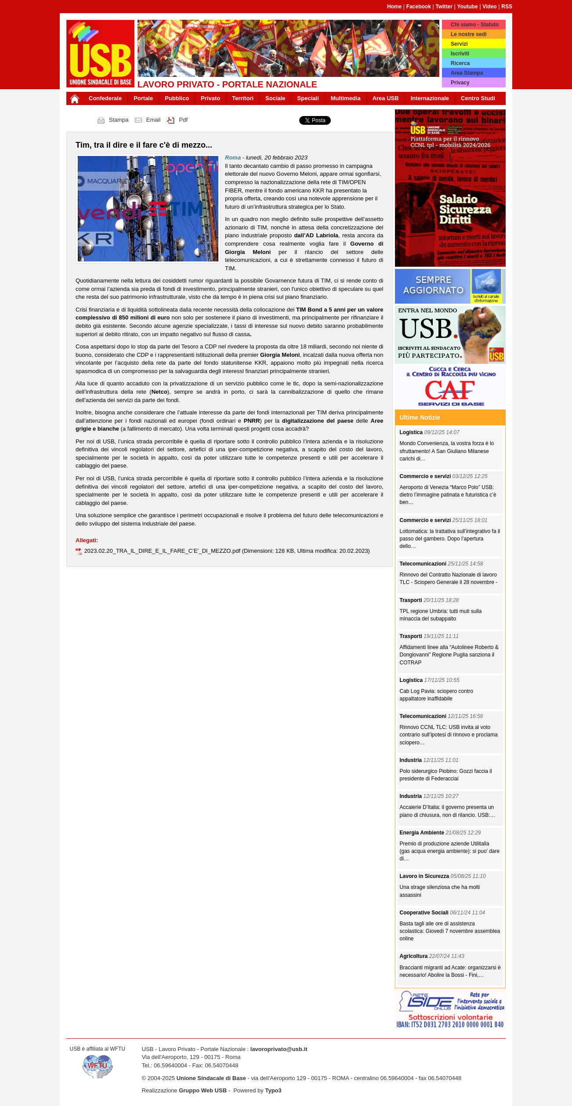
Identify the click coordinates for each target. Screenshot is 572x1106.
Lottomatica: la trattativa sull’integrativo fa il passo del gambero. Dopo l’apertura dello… (450, 538)
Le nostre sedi (468, 34)
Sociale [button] (275, 98)
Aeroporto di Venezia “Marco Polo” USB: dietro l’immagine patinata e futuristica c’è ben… (448, 494)
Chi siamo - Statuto (475, 25)
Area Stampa (467, 73)
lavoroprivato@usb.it (279, 1049)
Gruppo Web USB (203, 1090)
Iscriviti (460, 54)
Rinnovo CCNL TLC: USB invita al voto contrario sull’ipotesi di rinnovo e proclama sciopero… (449, 734)
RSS (506, 7)
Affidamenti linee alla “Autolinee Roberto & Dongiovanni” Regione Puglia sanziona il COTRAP (449, 654)
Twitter (443, 7)
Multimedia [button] (346, 98)
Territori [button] (242, 98)
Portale (143, 98)
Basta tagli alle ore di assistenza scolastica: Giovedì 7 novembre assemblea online (450, 931)
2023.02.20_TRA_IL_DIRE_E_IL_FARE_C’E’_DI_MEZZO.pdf (163, 551)
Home (394, 7)
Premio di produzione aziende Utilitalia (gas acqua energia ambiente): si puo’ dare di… (450, 851)
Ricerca (460, 63)
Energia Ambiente (423, 833)
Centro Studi (478, 98)
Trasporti (412, 600)
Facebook (418, 7)
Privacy (460, 83)
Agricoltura (414, 956)
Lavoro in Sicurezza (425, 876)
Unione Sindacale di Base (211, 1078)
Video (489, 7)
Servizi (459, 44)
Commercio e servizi (426, 476)
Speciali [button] (308, 98)
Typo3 (273, 1090)
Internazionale (430, 98)
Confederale (105, 98)
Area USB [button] (386, 98)
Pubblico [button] (177, 98)
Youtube (467, 7)
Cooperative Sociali (425, 913)
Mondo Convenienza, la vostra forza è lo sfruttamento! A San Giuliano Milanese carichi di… (447, 450)
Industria (412, 760)
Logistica (412, 432)
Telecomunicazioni (424, 564)
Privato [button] (210, 98)
